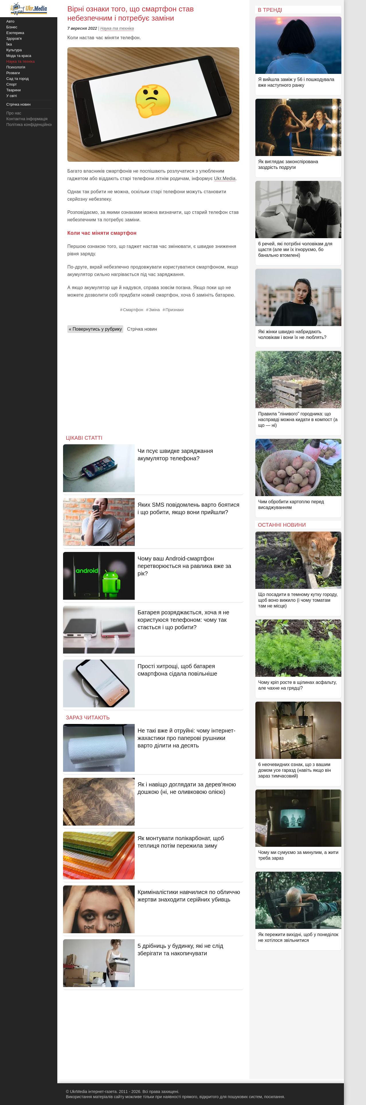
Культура (14, 50)
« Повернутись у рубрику (95, 329)
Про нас (13, 113)
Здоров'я (14, 38)
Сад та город (17, 78)
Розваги (13, 73)
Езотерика (15, 33)
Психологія (15, 67)
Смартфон (133, 309)
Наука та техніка (117, 28)
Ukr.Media (225, 178)
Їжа (9, 44)
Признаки (174, 309)
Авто (10, 21)
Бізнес (11, 27)
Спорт (11, 84)
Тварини (13, 90)
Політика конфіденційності (31, 124)
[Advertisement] (153, 382)
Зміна (154, 309)
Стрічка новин (142, 329)
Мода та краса (18, 56)
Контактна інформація (27, 119)
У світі (11, 96)
